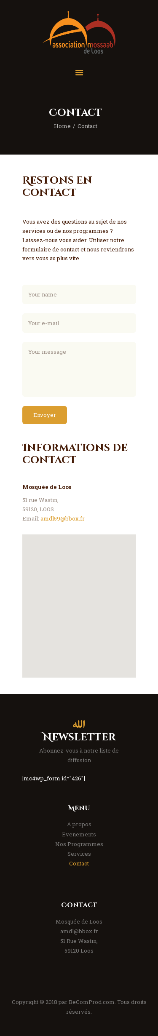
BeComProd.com (92, 1002)
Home (62, 126)
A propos (79, 824)
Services (79, 853)
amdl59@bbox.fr (62, 518)
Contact (79, 863)
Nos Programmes (79, 844)
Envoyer (44, 415)
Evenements (79, 834)
